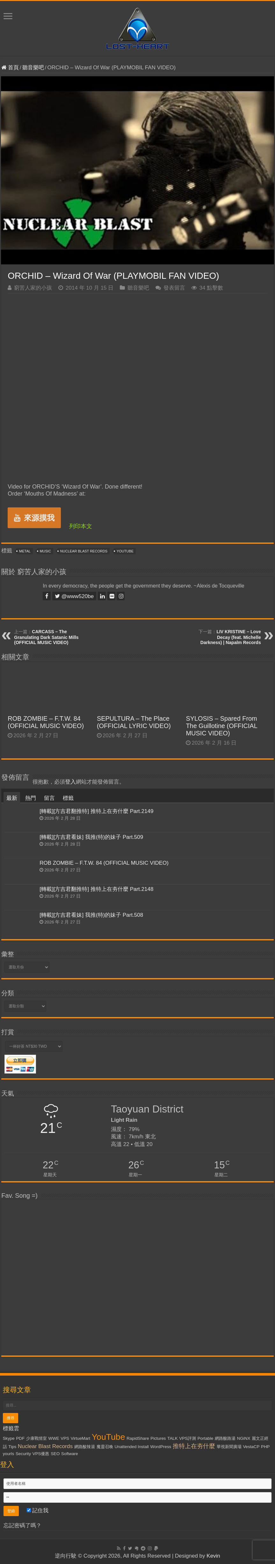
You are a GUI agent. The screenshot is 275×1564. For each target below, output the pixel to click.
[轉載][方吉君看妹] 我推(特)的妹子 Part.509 (91, 837)
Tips (12, 1446)
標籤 (68, 798)
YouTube (125, 551)
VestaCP (251, 1446)
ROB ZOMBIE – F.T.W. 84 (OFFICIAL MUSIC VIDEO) (46, 722)
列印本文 (80, 526)
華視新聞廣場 (229, 1446)
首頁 (10, 68)
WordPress (160, 1446)
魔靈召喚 (105, 1446)
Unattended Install (131, 1446)
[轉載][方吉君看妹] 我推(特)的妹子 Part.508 (91, 915)
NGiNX (243, 1438)
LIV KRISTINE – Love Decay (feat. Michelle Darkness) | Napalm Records (230, 637)
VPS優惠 (41, 1453)
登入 (70, 782)
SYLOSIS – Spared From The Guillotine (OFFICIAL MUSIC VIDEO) (221, 726)
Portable (205, 1438)
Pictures (158, 1438)
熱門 (30, 798)
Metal (25, 551)
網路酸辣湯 (84, 1446)
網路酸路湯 (225, 1438)
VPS (65, 1438)
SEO (55, 1453)
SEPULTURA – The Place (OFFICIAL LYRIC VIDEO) (134, 722)
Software (69, 1453)
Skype (9, 1438)
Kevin (213, 1556)
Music (45, 551)
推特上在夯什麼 (194, 1446)
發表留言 (174, 288)
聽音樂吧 (33, 68)
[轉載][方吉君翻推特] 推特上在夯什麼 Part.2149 (96, 811)
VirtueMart (80, 1438)
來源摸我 (34, 517)
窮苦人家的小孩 (33, 288)
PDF (20, 1438)
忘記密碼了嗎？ (22, 1525)
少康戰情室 (36, 1438)
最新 (11, 798)
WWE (53, 1438)
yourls (8, 1453)
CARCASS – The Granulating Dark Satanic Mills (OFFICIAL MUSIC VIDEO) (46, 637)
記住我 (38, 1510)
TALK (172, 1438)
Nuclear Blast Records (83, 551)
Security (23, 1453)
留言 (49, 798)
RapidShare (138, 1438)
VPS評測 (187, 1438)
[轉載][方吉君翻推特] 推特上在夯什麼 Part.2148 (96, 889)
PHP (265, 1446)
